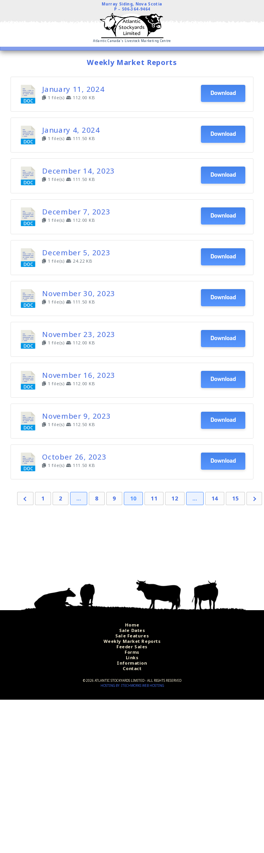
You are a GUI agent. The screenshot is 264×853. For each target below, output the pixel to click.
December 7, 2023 (76, 211)
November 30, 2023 (78, 293)
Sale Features (132, 636)
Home (132, 625)
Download (223, 93)
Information (132, 663)
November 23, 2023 (78, 334)
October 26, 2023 (74, 457)
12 (174, 498)
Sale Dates (132, 630)
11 (154, 498)
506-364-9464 (136, 9)
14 (214, 498)
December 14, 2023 (78, 171)
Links (132, 657)
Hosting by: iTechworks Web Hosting (132, 685)
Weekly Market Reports (132, 641)
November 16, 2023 (78, 375)
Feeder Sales (132, 646)
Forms (132, 652)
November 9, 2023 (76, 416)
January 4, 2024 (71, 130)
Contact (132, 668)
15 (235, 498)
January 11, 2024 (73, 89)
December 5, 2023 (76, 252)
